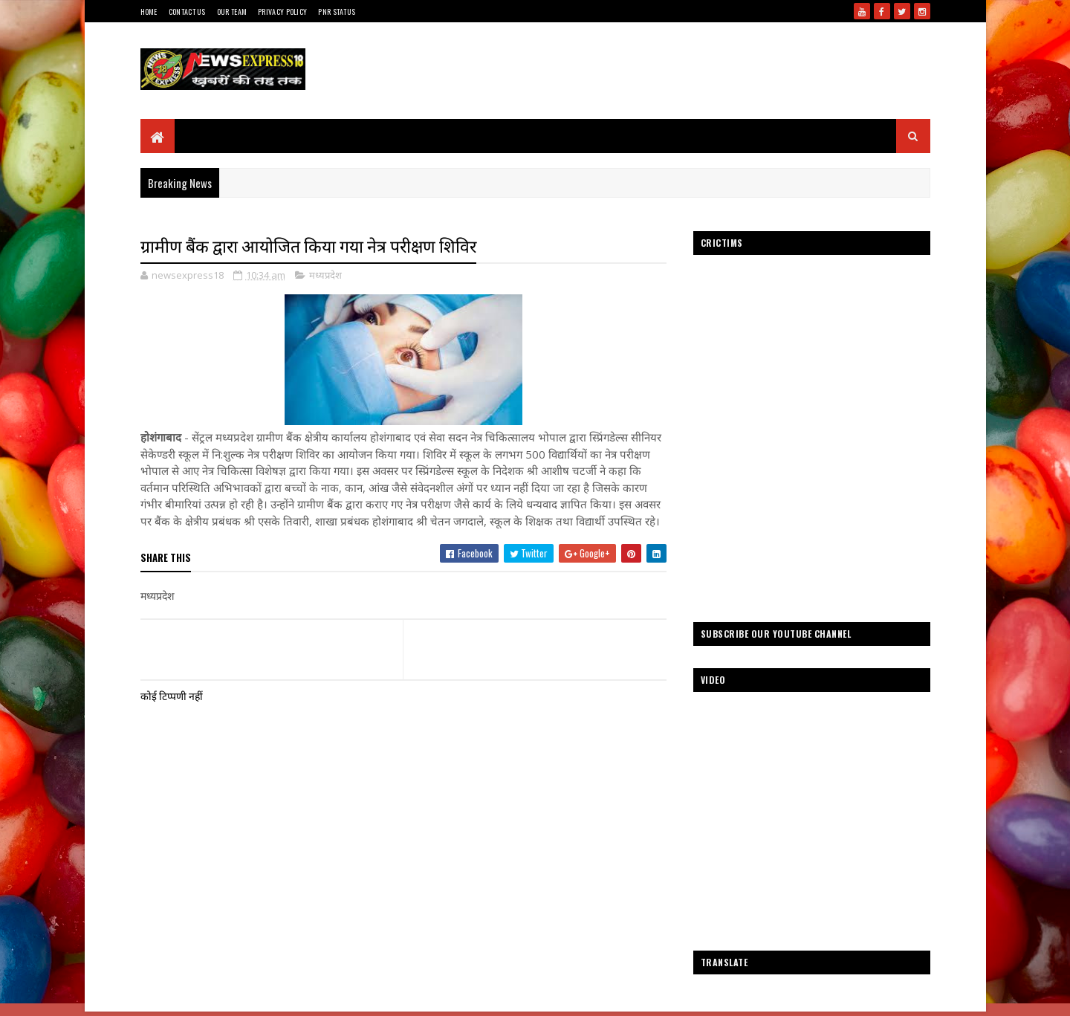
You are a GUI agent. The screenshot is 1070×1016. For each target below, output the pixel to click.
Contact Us (187, 11)
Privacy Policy (282, 11)
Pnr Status (336, 11)
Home (149, 11)
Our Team (232, 11)
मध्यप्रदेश (325, 275)
